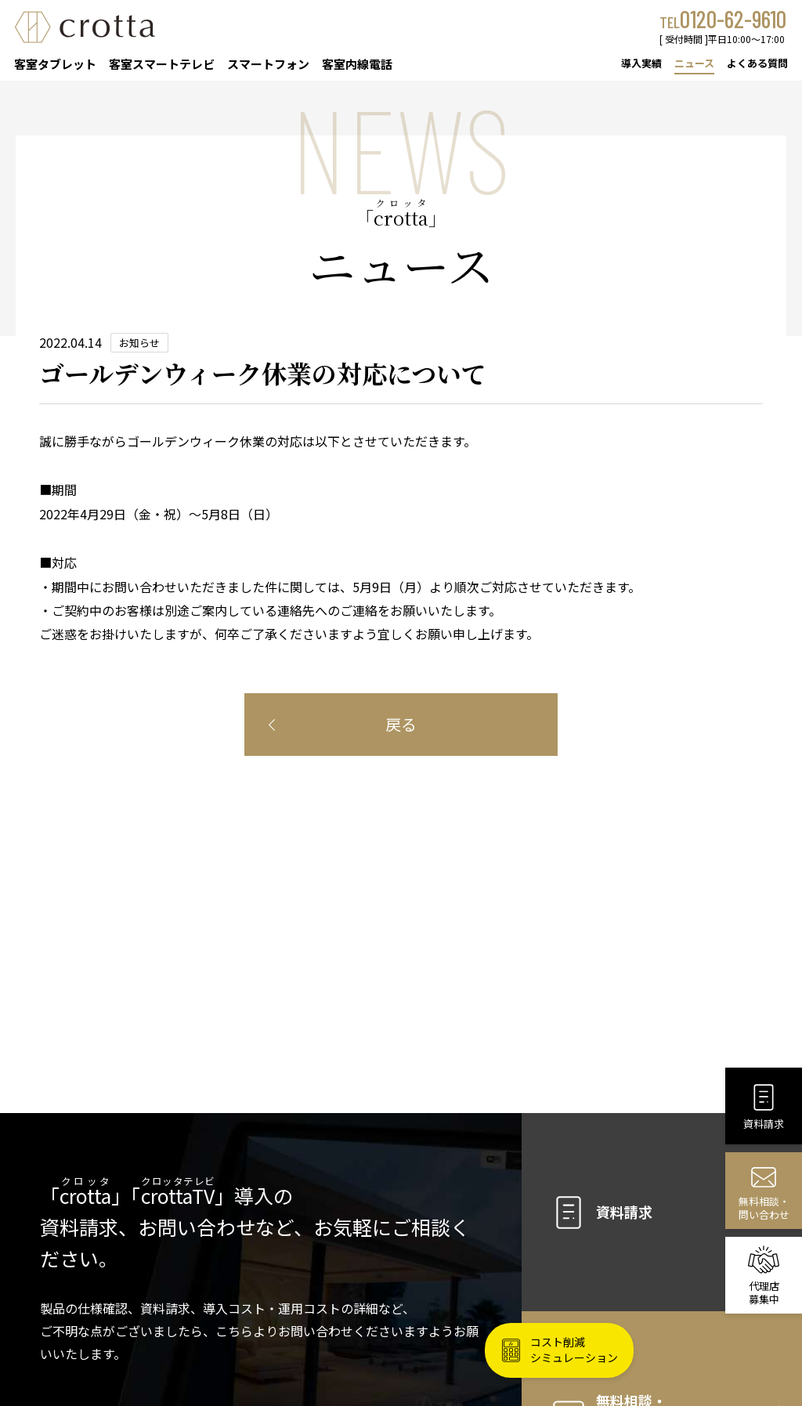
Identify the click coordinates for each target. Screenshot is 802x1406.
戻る (401, 724)
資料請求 (600, 1212)
